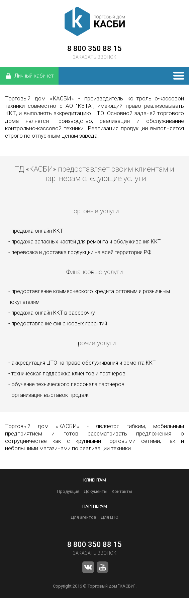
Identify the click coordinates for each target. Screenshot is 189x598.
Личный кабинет (29, 76)
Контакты (122, 491)
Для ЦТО (109, 517)
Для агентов (83, 517)
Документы (95, 491)
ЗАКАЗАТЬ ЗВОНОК (94, 57)
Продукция (68, 491)
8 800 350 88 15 (94, 48)
